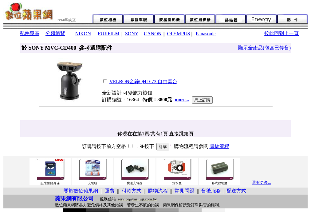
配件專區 (29, 33)
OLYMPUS (178, 33)
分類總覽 (55, 33)
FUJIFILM (108, 33)
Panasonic (206, 33)
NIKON (83, 33)
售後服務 (211, 190)
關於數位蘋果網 (81, 190)
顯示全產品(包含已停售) (264, 47)
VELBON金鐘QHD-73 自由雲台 (143, 81)
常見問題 (184, 190)
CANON (152, 33)
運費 (110, 190)
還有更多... (261, 182)
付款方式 (131, 190)
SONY (131, 33)
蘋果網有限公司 (74, 199)
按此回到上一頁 (281, 33)
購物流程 (219, 146)
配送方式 (236, 190)
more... (182, 99)
